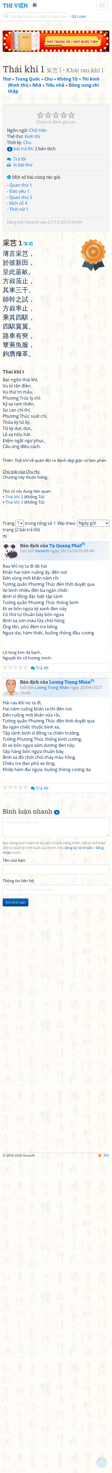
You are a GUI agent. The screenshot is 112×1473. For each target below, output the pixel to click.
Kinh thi (32, 115)
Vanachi (32, 200)
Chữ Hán (38, 109)
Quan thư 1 (20, 164)
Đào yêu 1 (19, 170)
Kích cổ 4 (18, 182)
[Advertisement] (56, 1169)
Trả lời (19, 138)
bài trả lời (20, 127)
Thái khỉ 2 (14, 586)
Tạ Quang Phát (67, 747)
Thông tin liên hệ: (18, 1082)
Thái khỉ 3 (14, 592)
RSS (103, 1357)
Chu (27, 121)
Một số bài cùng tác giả (33, 155)
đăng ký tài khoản (78, 1049)
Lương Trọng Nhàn (71, 883)
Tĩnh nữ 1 (18, 188)
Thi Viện (15, 5)
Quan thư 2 (20, 176)
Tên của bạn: (14, 1061)
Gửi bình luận (15, 1104)
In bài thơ (22, 144)
